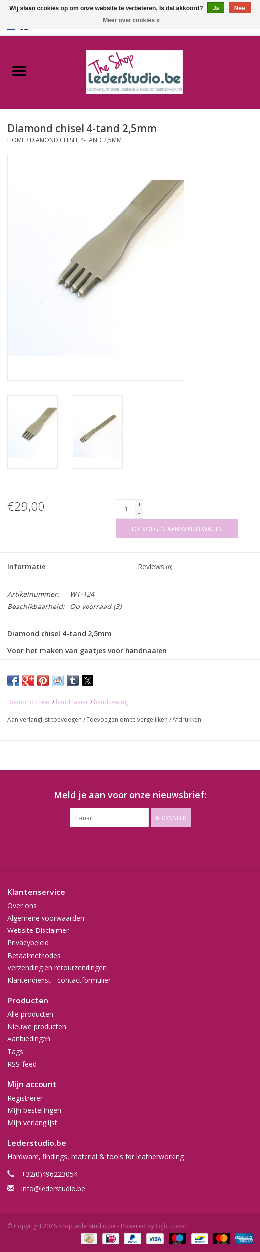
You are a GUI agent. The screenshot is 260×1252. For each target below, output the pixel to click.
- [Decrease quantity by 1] (139, 513)
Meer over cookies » (131, 20)
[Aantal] (125, 509)
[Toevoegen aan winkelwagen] (177, 528)
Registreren (25, 1098)
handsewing (111, 702)
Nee (239, 8)
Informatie (26, 566)
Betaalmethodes (34, 955)
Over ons (22, 905)
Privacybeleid (28, 942)
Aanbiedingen (28, 1038)
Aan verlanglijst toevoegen (45, 719)
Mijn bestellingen (34, 1110)
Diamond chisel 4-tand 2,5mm (76, 140)
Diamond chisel (29, 702)
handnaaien (72, 702)
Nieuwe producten (36, 1026)
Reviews (155, 566)
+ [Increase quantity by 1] (139, 504)
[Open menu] (19, 70)
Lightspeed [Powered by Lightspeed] (171, 1226)
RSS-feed (22, 1064)
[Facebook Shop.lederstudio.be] (121, 848)
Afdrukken (187, 719)
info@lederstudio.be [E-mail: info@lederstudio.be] (53, 1188)
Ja (216, 8)
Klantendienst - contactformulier (59, 980)
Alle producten (30, 1014)
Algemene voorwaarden (45, 918)
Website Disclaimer (38, 930)
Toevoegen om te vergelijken (128, 719)
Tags (15, 1051)
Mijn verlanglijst (32, 1122)
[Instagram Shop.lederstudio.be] (139, 848)
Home (16, 140)
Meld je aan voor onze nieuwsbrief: (130, 795)
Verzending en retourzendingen (57, 967)
